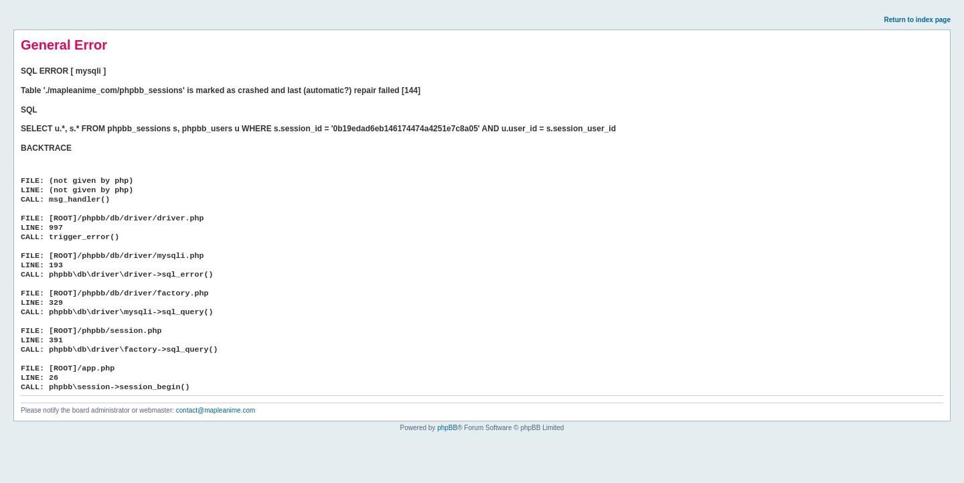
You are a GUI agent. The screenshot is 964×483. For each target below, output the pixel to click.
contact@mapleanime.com (216, 410)
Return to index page (917, 19)
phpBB (447, 427)
